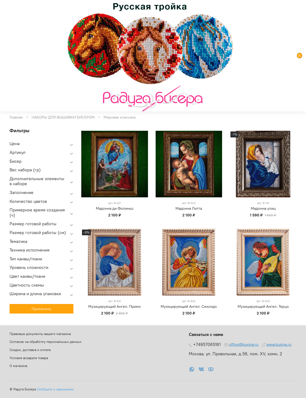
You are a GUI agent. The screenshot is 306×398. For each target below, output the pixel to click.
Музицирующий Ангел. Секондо (189, 306)
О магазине (18, 366)
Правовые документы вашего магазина (40, 334)
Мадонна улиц (263, 208)
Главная (16, 117)
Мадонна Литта (188, 208)
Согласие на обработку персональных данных (45, 342)
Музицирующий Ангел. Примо (114, 306)
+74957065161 (207, 344)
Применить (41, 308)
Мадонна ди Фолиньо (114, 208)
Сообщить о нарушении (55, 389)
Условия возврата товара (29, 358)
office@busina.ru (243, 344)
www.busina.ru (278, 344)
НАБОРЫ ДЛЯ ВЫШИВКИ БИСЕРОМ (63, 117)
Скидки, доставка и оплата (30, 350)
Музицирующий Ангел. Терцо (263, 306)
